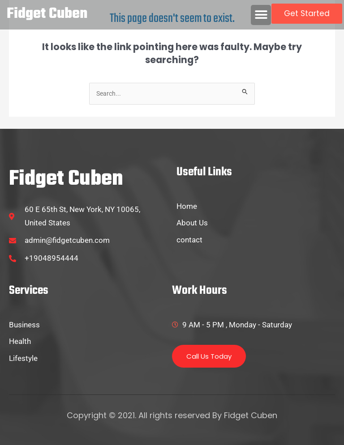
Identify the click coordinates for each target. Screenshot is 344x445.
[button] (261, 15)
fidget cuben (47, 14)
